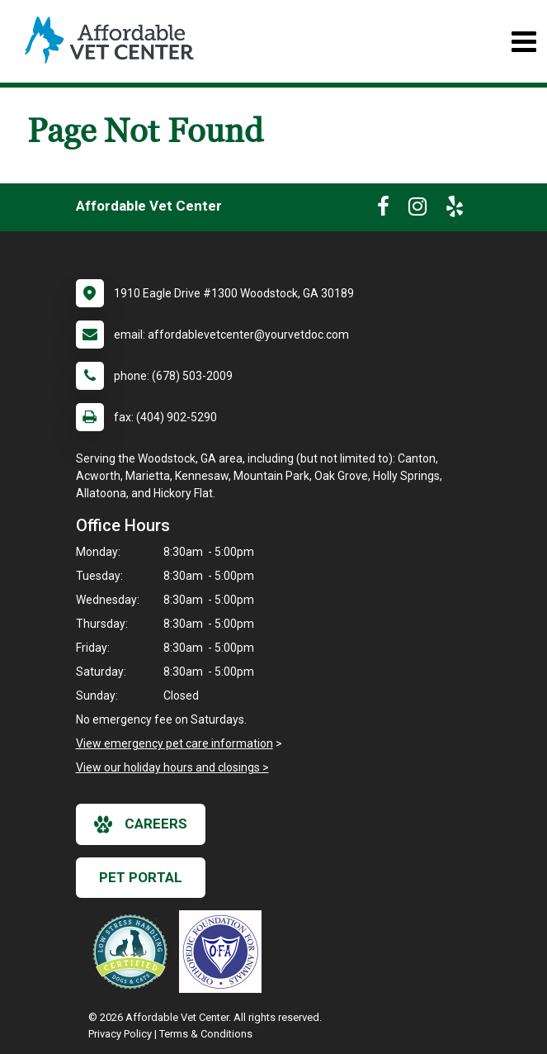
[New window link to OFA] (224, 951)
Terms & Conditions (205, 1034)
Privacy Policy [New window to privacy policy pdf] (120, 1034)
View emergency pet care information (174, 743)
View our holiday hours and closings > (172, 767)
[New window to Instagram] (417, 209)
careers (140, 824)
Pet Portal (140, 877)
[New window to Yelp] (454, 209)
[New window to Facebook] (383, 209)
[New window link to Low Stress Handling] (133, 951)
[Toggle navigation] (523, 41)
